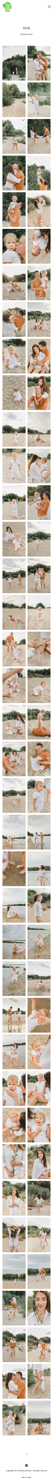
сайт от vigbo (26, 1477)
